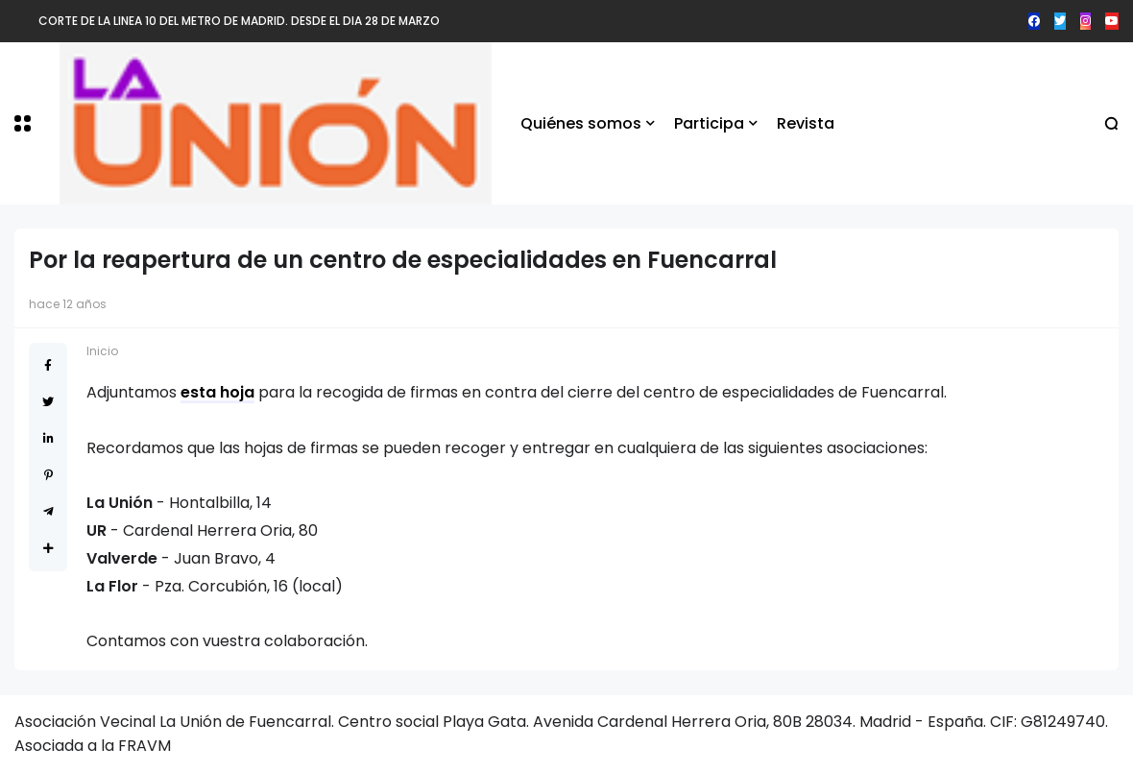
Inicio (102, 351)
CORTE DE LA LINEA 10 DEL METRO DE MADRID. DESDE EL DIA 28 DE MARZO (239, 20)
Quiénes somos (580, 123)
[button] (22, 123)
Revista (805, 123)
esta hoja (217, 392)
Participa (709, 123)
